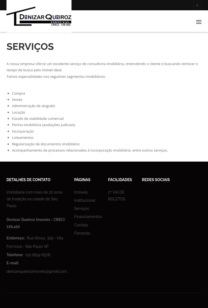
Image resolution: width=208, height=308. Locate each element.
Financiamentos (88, 216)
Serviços (81, 208)
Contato (81, 225)
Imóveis (81, 192)
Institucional (84, 200)
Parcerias (82, 233)
